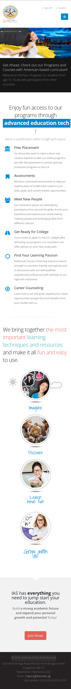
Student (61, 7)
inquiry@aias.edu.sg (37, 676)
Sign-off (47, 7)
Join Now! (35, 635)
